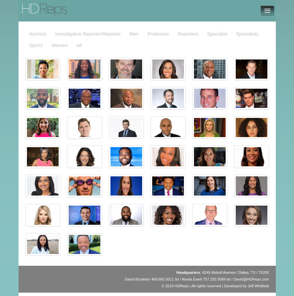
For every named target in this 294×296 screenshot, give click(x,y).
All (79, 45)
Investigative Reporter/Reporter (88, 34)
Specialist (217, 34)
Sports (36, 45)
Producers (158, 34)
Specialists (247, 34)
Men (133, 34)
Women (60, 45)
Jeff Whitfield (258, 286)
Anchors (37, 34)
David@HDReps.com (251, 279)
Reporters (187, 34)
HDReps (33, 6)
